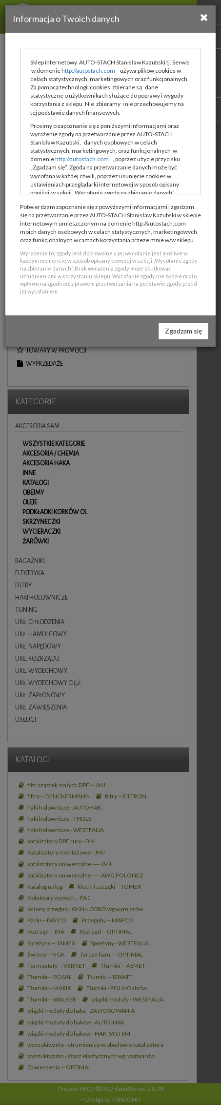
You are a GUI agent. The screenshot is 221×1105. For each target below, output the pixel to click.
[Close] (204, 17)
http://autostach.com (88, 70)
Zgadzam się (183, 331)
